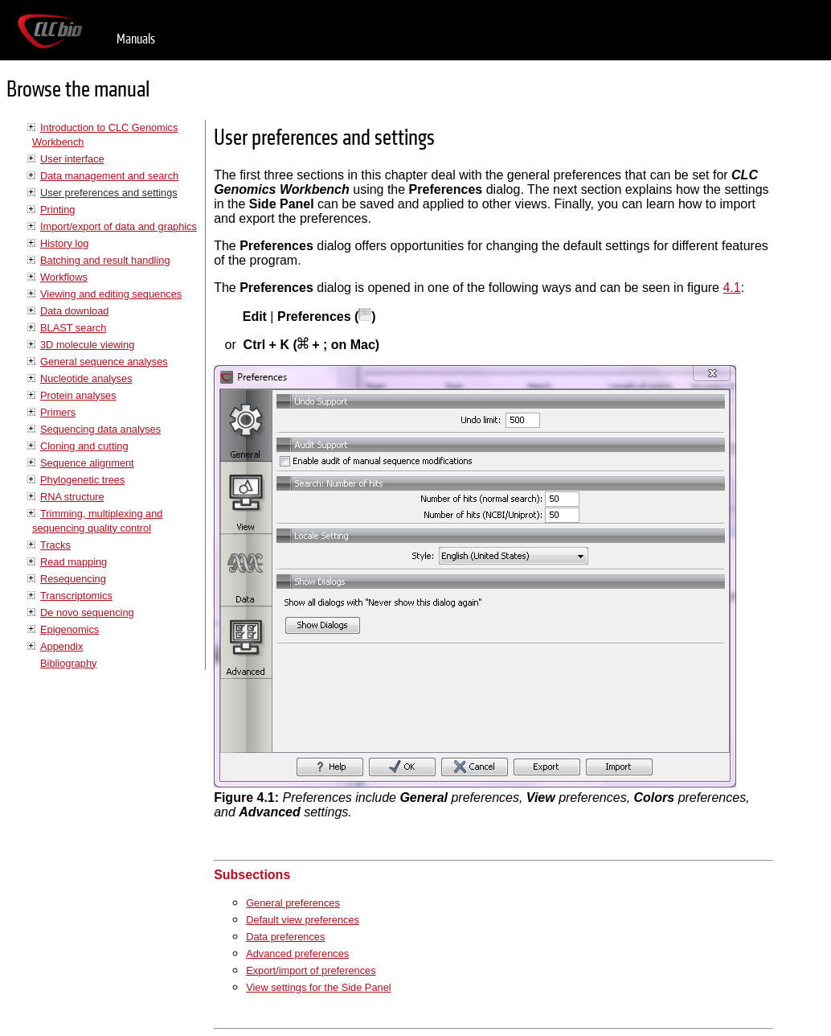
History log (64, 243)
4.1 (731, 287)
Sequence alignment (87, 463)
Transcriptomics (76, 596)
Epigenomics (69, 629)
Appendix (61, 646)
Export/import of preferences (310, 970)
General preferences (293, 903)
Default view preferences (302, 920)
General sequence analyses (104, 362)
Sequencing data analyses (100, 429)
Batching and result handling (105, 260)
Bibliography (68, 663)
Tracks (55, 545)
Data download (74, 311)
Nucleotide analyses (86, 378)
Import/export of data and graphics (118, 226)
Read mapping (73, 562)
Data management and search (109, 176)
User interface (72, 159)
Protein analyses (78, 395)
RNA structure (72, 497)
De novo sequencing (87, 612)
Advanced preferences (297, 954)
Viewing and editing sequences (111, 294)
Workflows (64, 277)
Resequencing (73, 579)
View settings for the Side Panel (318, 987)
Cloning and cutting (84, 446)
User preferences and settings (109, 193)
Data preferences (285, 937)
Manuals (136, 39)
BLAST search (73, 328)
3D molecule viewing (87, 345)
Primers (58, 412)
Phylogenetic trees (82, 480)
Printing (57, 210)
